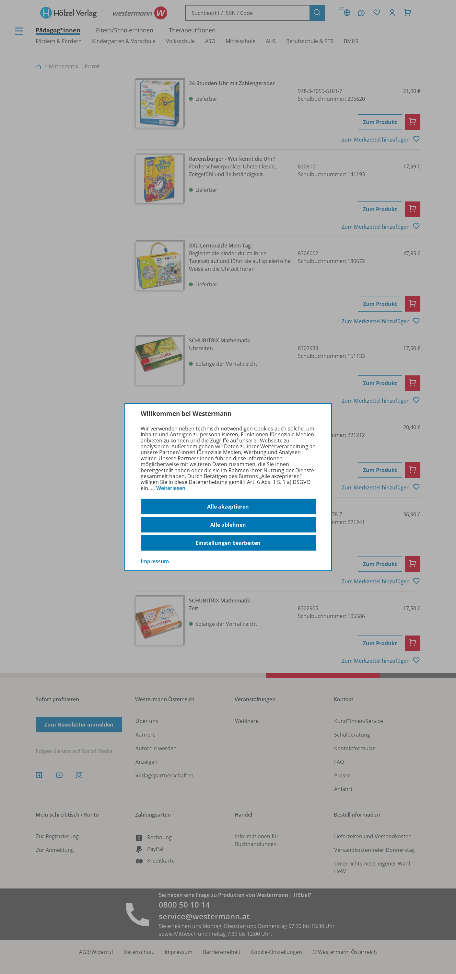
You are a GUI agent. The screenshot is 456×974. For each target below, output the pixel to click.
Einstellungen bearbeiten (228, 542)
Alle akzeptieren (228, 506)
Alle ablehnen (228, 524)
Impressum (155, 561)
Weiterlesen (170, 488)
